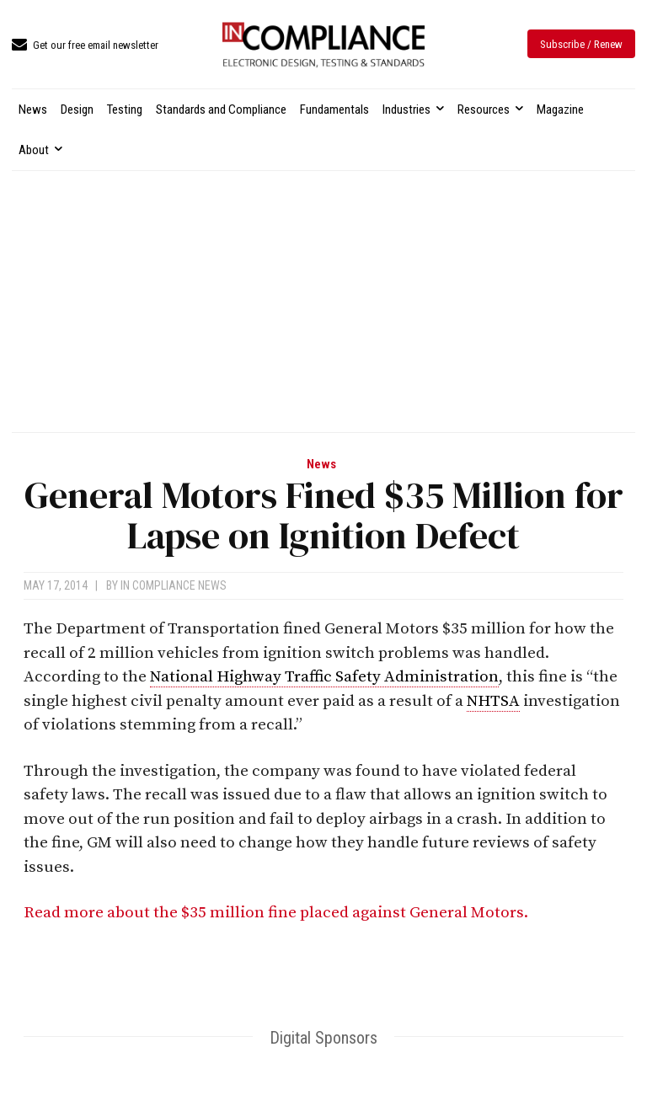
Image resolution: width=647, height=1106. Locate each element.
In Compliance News (173, 585)
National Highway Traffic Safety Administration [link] (324, 677)
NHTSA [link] (493, 701)
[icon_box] (85, 46)
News (321, 464)
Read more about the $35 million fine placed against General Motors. (278, 912)
